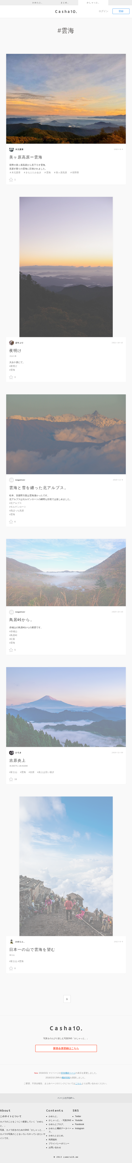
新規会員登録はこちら (66, 1047)
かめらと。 (38, 3)
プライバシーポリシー (59, 1142)
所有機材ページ (68, 1072)
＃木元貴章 (14, 172)
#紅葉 (12, 639)
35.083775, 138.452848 (18, 766)
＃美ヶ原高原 (60, 172)
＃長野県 (74, 172)
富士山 (12, 955)
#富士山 (13, 772)
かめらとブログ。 (57, 1123)
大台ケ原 (12, 356)
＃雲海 (47, 172)
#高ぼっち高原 (16, 511)
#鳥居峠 (13, 635)
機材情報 (66, 1077)
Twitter (78, 1115)
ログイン (103, 11)
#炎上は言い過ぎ (45, 772)
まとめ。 (65, 3)
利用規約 (53, 1139)
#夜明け (13, 366)
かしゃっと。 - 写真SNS (60, 1119)
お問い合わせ (55, 1146)
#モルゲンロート (17, 507)
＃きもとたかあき (32, 172)
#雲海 (12, 370)
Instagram (79, 1127)
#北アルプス (15, 503)
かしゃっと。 (93, 3)
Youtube (78, 1119)
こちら (78, 1082)
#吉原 (31, 772)
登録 (121, 11)
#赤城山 (13, 631)
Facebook (79, 1123)
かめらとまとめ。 (57, 1135)
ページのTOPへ (66, 1097)
